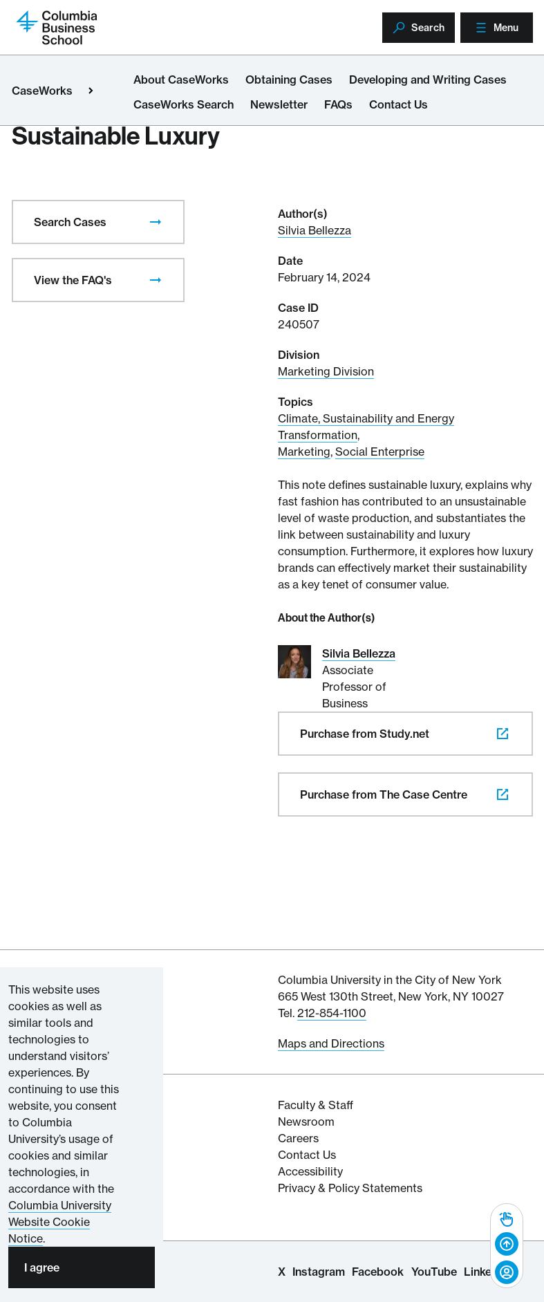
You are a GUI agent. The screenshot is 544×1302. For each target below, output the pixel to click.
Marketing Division (326, 371)
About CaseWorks (181, 79)
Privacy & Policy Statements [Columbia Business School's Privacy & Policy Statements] (350, 1188)
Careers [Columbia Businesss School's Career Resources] (298, 1138)
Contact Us (398, 104)
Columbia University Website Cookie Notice (59, 1221)
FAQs (338, 104)
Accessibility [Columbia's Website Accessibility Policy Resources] (310, 1171)
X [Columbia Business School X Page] (281, 1271)
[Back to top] (506, 1244)
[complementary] (506, 1245)
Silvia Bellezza (314, 230)
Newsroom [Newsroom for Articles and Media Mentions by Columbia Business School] (306, 1121)
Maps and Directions (331, 1043)
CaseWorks (42, 90)
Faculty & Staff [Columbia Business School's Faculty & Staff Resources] (315, 1105)
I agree (41, 1267)
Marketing (304, 451)
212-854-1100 (331, 1013)
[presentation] (155, 222)
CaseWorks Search (183, 104)
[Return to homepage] (57, 26)
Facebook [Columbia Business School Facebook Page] (378, 1271)
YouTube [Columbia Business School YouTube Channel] (434, 1271)
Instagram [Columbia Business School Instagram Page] (318, 1271)
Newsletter (279, 104)
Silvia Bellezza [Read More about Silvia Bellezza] (358, 653)
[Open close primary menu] (90, 90)
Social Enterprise (379, 451)
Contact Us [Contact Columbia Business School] (307, 1155)
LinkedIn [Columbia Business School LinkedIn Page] (485, 1271)
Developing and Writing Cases (428, 79)
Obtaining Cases (288, 79)
